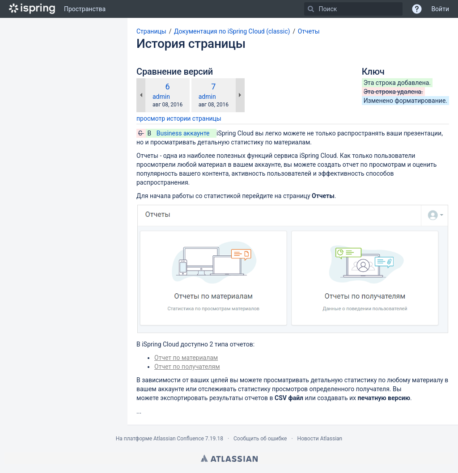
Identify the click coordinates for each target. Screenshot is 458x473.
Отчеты (309, 31)
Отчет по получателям (187, 366)
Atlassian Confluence (178, 438)
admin (161, 96)
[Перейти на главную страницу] (31, 9)
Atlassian (229, 458)
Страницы (151, 31)
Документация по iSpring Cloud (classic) (232, 31)
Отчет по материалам (186, 357)
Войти (440, 9)
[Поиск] (310, 9)
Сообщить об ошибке (260, 438)
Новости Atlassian (320, 438)
